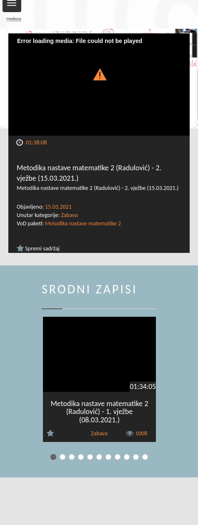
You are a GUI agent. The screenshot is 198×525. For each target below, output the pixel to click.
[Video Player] (99, 84)
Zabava (69, 215)
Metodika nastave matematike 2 (83, 223)
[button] (99, 73)
